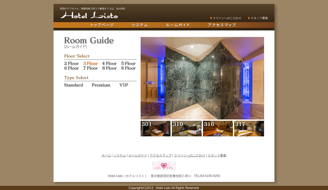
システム (119, 155)
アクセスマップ (161, 155)
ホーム (106, 155)
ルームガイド (137, 155)
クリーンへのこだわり (227, 18)
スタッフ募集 (259, 18)
